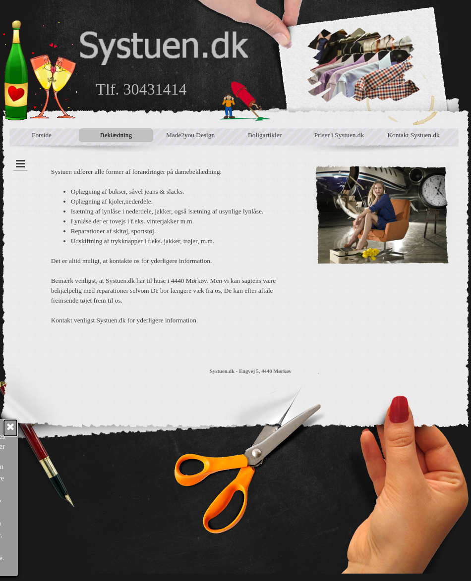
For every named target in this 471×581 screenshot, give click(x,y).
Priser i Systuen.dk (339, 135)
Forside (42, 135)
